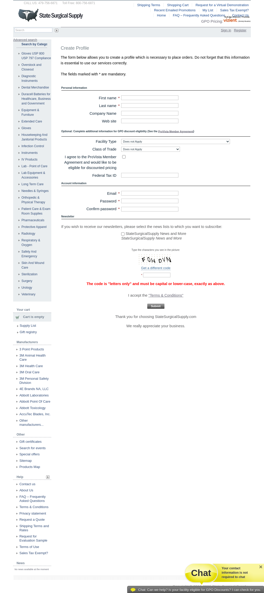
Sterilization (29, 274)
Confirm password (101, 209)
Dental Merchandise (35, 87)
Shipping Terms (148, 5)
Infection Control (32, 146)
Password (108, 201)
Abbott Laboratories (33, 395)
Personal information (74, 87)
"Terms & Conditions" (165, 295)
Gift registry (28, 332)
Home (161, 15)
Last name (107, 106)
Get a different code (155, 268)
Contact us (27, 484)
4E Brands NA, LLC (33, 389)
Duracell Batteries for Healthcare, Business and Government (36, 98)
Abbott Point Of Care (34, 401)
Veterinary (28, 294)
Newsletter (68, 216)
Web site (109, 121)
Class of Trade (104, 149)
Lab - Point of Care (34, 166)
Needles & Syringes (34, 191)
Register (240, 30)
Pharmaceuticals (32, 220)
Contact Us (240, 15)
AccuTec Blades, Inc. (35, 414)
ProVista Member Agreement (175, 131)
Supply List (28, 326)
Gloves (26, 128)
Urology (26, 287)
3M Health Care (31, 366)
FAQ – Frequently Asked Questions (32, 499)
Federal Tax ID (104, 175)
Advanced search (25, 40)
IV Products (29, 159)
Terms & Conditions (33, 507)
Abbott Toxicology (32, 408)
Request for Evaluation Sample (33, 538)
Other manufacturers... (31, 423)
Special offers (29, 454)
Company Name (102, 113)
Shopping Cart (177, 5)
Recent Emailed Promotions (174, 10)
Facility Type (106, 141)
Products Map (29, 467)
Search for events (32, 448)
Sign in (226, 30)
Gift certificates (30, 442)
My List (208, 10)
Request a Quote (32, 519)
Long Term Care (32, 184)
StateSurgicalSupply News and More (153, 234)
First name (107, 98)
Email (111, 193)
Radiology (28, 233)
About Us (26, 490)
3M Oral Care (29, 372)
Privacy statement (32, 513)
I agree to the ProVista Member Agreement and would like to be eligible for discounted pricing (90, 162)
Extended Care (31, 121)
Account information (74, 183)
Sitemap (25, 461)
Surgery (26, 281)
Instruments (29, 153)
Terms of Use (29, 547)
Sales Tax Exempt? (33, 553)
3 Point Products (31, 349)
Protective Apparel (33, 227)
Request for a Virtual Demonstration (222, 5)
